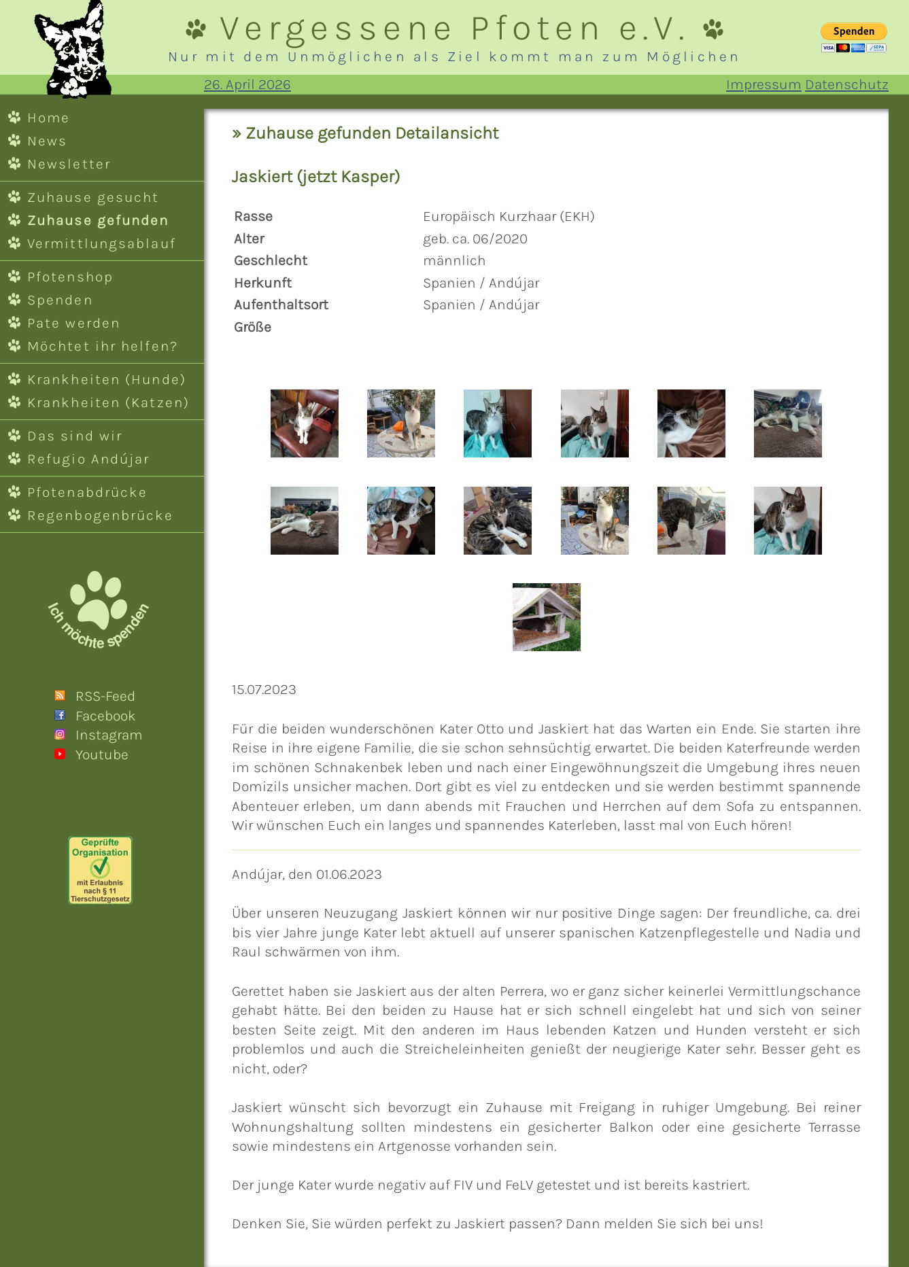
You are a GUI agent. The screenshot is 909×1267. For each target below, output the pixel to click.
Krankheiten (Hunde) (106, 379)
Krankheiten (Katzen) (108, 402)
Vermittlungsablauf (101, 243)
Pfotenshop (70, 276)
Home (48, 117)
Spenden (60, 300)
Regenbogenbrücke (100, 515)
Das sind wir (74, 436)
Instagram (109, 735)
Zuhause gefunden (98, 220)
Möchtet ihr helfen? (102, 346)
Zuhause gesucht (93, 197)
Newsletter (69, 164)
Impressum (764, 84)
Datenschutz (847, 84)
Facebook (105, 716)
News (47, 141)
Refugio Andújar (88, 459)
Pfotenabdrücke (87, 492)
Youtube (101, 754)
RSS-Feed (105, 696)
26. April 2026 (247, 84)
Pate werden (73, 323)
